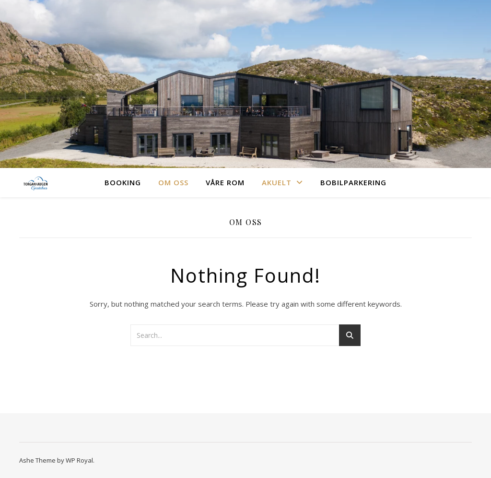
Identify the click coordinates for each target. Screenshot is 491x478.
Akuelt (277, 182)
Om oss (173, 182)
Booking (123, 182)
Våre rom (225, 182)
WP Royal (79, 460)
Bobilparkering (353, 182)
